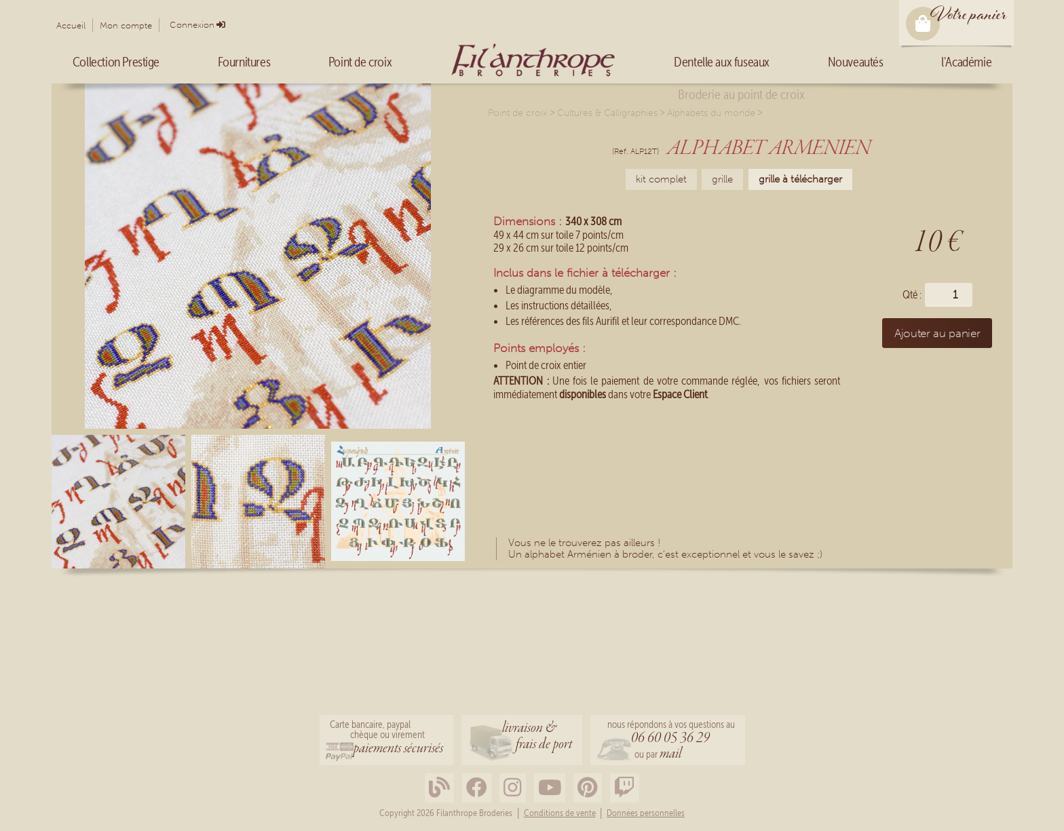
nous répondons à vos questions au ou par (671, 741)
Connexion (192, 25)
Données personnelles (646, 813)
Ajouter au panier (937, 333)
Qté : (912, 294)
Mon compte (126, 25)
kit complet (661, 179)
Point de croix (518, 113)
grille (722, 179)
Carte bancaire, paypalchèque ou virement (386, 738)
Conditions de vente (560, 813)
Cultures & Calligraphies (607, 113)
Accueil (71, 25)
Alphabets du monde (711, 113)
